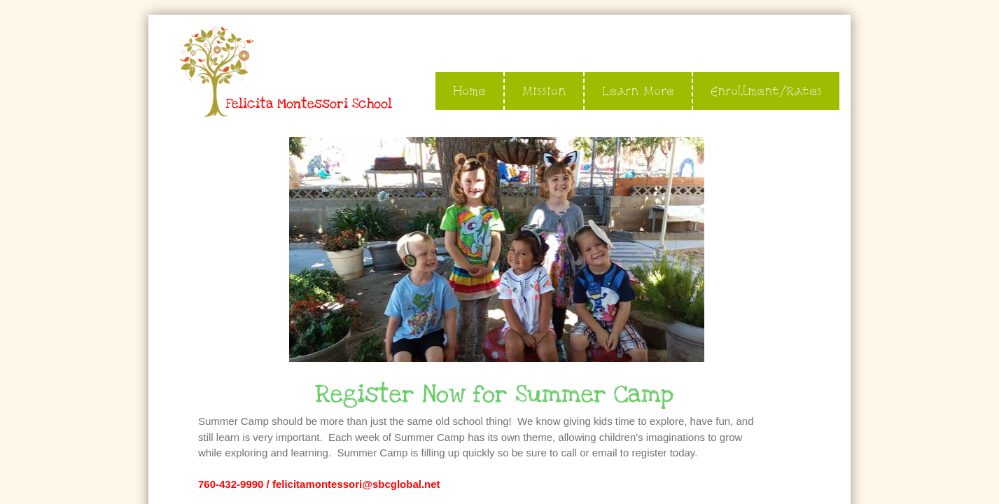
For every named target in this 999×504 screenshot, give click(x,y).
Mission (544, 90)
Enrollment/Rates (766, 90)
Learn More (638, 90)
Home (469, 90)
